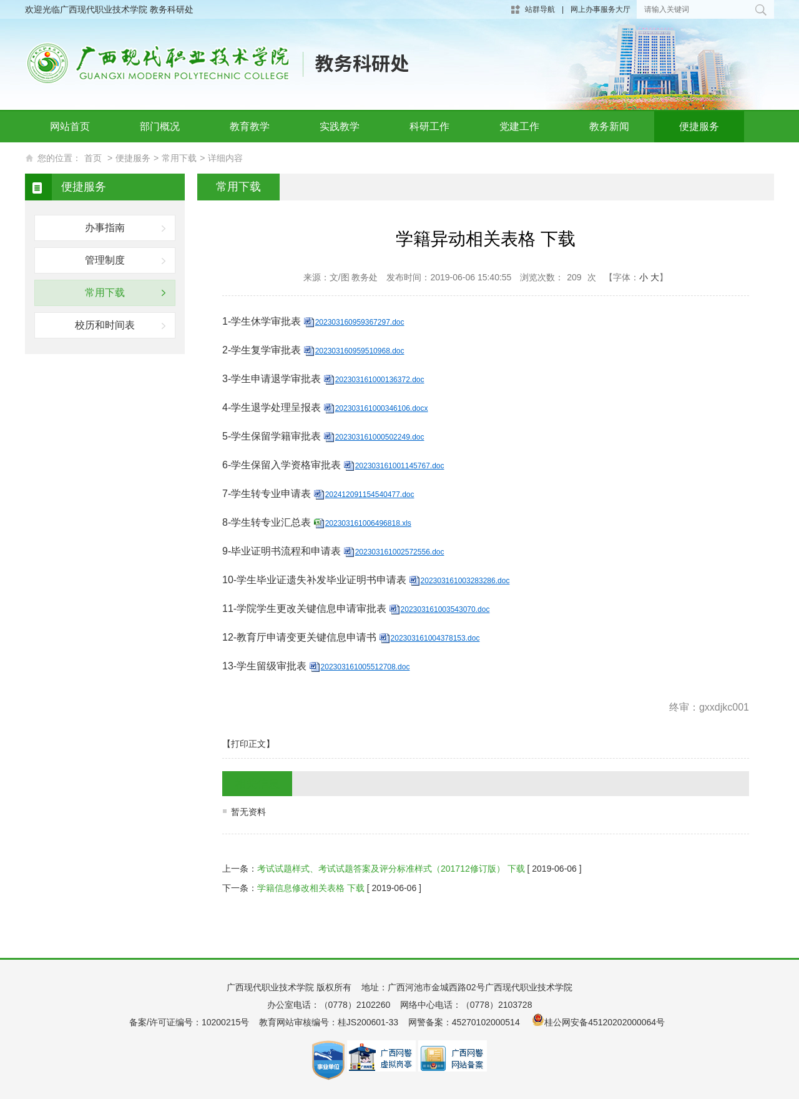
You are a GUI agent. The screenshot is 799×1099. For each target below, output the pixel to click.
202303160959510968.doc (359, 351)
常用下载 (179, 158)
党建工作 (519, 126)
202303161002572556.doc (399, 552)
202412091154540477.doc (369, 494)
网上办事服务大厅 (600, 9)
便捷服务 (699, 126)
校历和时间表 (105, 325)
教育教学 (250, 126)
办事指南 (105, 227)
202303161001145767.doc (399, 465)
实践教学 (340, 126)
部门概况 (160, 126)
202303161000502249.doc (379, 437)
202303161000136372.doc (379, 379)
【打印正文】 (248, 744)
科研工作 (429, 126)
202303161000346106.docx (381, 408)
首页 (93, 158)
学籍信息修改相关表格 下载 (311, 888)
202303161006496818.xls (368, 523)
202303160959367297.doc (359, 322)
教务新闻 (609, 126)
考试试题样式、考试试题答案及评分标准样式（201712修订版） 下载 (391, 869)
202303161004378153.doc (435, 638)
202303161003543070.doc (445, 609)
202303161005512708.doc (365, 667)
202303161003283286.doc (465, 580)
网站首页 (70, 126)
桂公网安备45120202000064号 (607, 1022)
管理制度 (105, 260)
